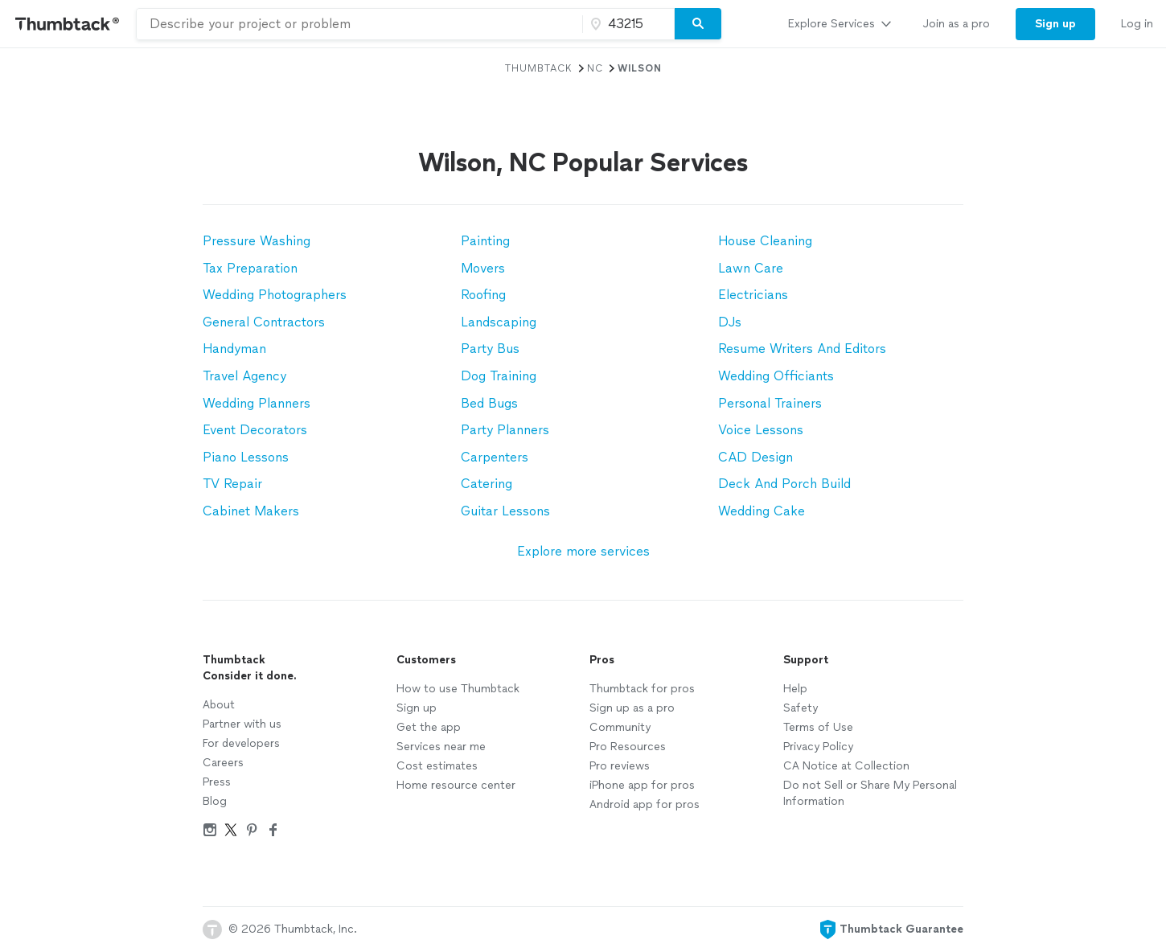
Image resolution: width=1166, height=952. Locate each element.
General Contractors (264, 322)
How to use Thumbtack (457, 689)
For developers (241, 743)
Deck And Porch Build (784, 483)
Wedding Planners (256, 403)
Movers (483, 268)
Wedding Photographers (275, 294)
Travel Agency (244, 376)
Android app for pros (644, 804)
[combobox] (359, 24)
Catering (486, 483)
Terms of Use (818, 727)
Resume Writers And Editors (802, 348)
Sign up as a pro (632, 708)
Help (795, 689)
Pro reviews (619, 766)
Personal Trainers (770, 403)
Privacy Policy (818, 746)
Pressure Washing (256, 240)
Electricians (753, 294)
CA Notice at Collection (846, 766)
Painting (485, 240)
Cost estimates (437, 766)
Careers (223, 762)
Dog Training (498, 376)
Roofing (483, 294)
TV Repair (232, 483)
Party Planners (505, 429)
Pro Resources (627, 746)
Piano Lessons (246, 457)
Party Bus (490, 348)
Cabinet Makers (251, 511)
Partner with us (242, 724)
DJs (729, 322)
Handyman (234, 348)
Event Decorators (255, 429)
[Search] (698, 24)
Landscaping (498, 322)
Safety (800, 708)
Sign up (416, 708)
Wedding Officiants (776, 376)
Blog (215, 801)
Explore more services (583, 551)
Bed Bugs (489, 403)
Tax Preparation (250, 268)
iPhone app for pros (642, 785)
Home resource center (455, 785)
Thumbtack (539, 68)
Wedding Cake (761, 511)
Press (217, 782)
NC (595, 68)
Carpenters (494, 457)
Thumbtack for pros (642, 689)
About (219, 705)
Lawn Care (750, 268)
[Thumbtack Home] (68, 23)
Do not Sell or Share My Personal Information (870, 793)
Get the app (428, 727)
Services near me (441, 746)
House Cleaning (765, 240)
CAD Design (755, 457)
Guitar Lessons (505, 511)
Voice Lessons (760, 429)
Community (620, 727)
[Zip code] (626, 24)
